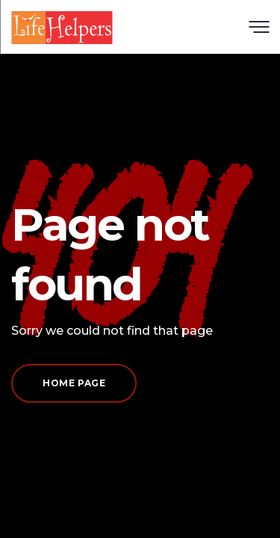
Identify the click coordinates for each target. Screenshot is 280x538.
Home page (74, 383)
